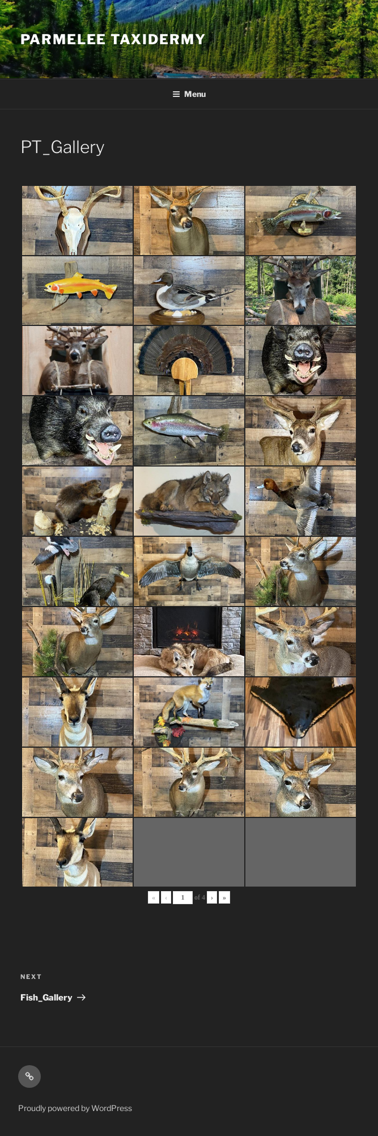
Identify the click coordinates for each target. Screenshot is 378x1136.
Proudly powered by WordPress (75, 1108)
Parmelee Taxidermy (113, 39)
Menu (189, 94)
